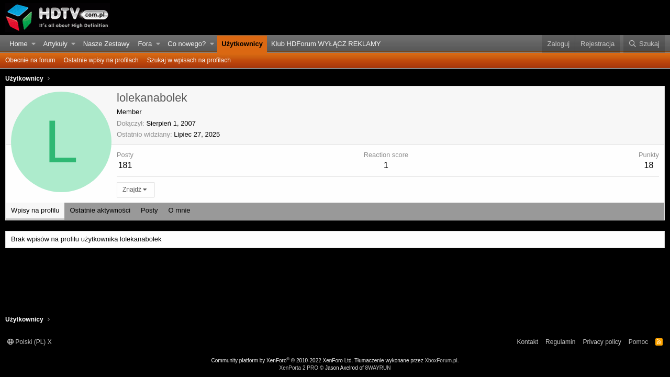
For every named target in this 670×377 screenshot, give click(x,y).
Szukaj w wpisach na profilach (189, 60)
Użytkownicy (242, 44)
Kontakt (527, 342)
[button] (33, 44)
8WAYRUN (378, 368)
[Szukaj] (644, 44)
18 (649, 165)
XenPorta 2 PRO (298, 368)
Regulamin (560, 342)
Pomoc (638, 342)
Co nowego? (187, 44)
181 (125, 165)
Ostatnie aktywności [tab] (100, 210)
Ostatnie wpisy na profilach (100, 60)
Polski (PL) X (29, 342)
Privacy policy (602, 342)
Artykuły (55, 44)
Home (18, 44)
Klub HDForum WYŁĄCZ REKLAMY (326, 44)
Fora (145, 44)
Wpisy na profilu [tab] (35, 210)
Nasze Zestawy (106, 44)
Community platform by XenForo (282, 360)
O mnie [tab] (180, 210)
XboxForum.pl (441, 360)
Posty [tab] (149, 210)
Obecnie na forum (30, 60)
